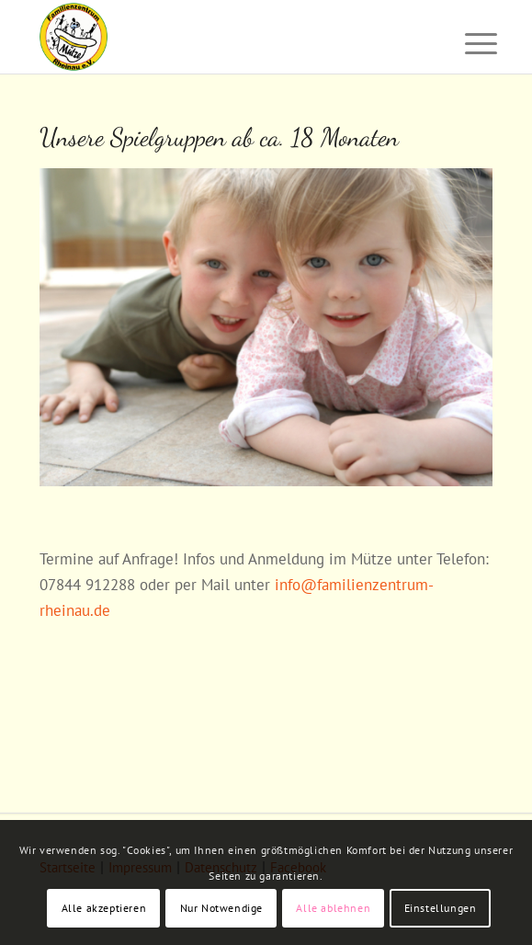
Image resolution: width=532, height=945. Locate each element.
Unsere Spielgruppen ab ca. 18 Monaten (219, 137)
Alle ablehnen (333, 908)
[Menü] (467, 38)
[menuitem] (467, 38)
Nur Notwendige (221, 908)
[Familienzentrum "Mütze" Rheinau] (221, 37)
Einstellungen (440, 908)
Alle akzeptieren (104, 908)
